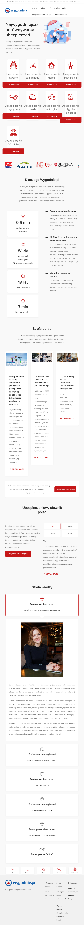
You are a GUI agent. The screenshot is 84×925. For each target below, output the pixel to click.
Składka (70, 526)
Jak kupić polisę (60, 8)
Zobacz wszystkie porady (66, 489)
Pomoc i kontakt (61, 14)
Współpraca (49, 895)
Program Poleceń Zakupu (41, 14)
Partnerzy (60, 916)
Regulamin (72, 895)
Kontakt (47, 899)
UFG (70, 533)
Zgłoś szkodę (61, 899)
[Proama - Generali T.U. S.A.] (25, 165)
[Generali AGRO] (45, 165)
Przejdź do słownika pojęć (18, 554)
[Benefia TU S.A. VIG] (65, 165)
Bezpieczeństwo (74, 899)
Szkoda (52, 533)
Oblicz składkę (13, 85)
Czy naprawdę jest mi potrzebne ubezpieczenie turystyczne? (67, 382)
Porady (59, 920)
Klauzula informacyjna (12, 1)
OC (52, 526)
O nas (47, 892)
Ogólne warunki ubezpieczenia (62, 909)
